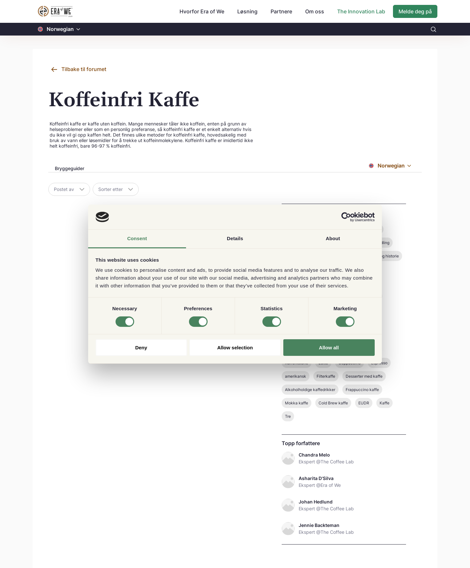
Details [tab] (235, 238)
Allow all (329, 347)
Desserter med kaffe (364, 376)
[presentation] (68, 169)
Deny (141, 347)
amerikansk (295, 376)
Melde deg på (415, 11)
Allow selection (235, 347)
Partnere (281, 11)
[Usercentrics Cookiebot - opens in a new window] (346, 217)
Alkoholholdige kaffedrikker (310, 389)
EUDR (363, 403)
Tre (288, 416)
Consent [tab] (137, 238)
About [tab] (333, 238)
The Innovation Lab (361, 11)
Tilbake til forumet (83, 69)
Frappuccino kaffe (362, 389)
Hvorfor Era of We (202, 11)
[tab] (68, 169)
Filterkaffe (326, 376)
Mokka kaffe (296, 403)
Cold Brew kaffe (333, 403)
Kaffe (384, 403)
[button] (78, 29)
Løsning (247, 11)
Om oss (314, 11)
